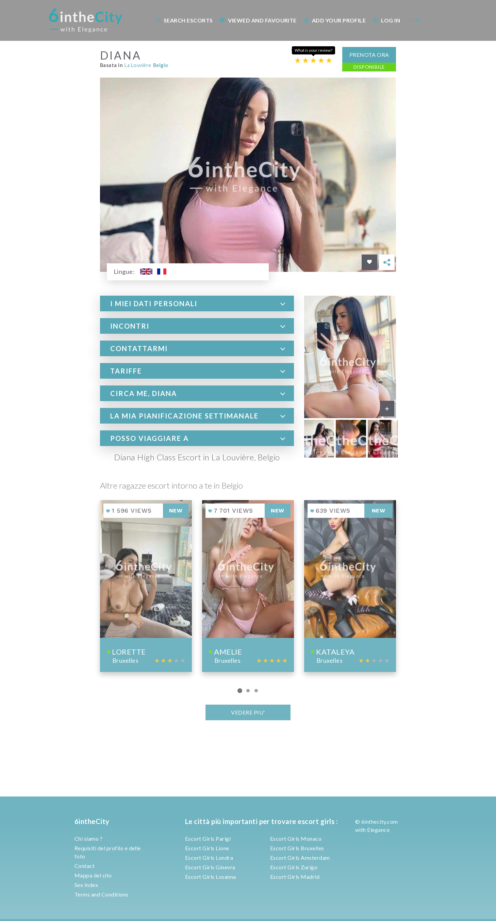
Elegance (378, 829)
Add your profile (334, 19)
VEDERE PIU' (248, 711)
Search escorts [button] (184, 19)
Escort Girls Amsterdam (300, 857)
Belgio (160, 64)
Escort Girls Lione (207, 848)
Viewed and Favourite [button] (258, 19)
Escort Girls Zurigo (293, 867)
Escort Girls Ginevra (210, 867)
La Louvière (138, 64)
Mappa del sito (93, 875)
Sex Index (86, 885)
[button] (197, 303)
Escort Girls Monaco (295, 838)
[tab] (197, 303)
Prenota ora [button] (369, 53)
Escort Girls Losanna (210, 876)
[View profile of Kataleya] (350, 585)
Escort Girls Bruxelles (297, 848)
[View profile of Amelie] (248, 585)
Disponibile (369, 66)
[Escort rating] (313, 59)
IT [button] (414, 19)
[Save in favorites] (369, 261)
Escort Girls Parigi (208, 838)
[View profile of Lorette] (146, 585)
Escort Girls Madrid (294, 876)
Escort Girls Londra (209, 857)
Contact (85, 865)
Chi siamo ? (88, 838)
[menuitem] (183, 19)
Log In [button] (386, 19)
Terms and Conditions (102, 894)
